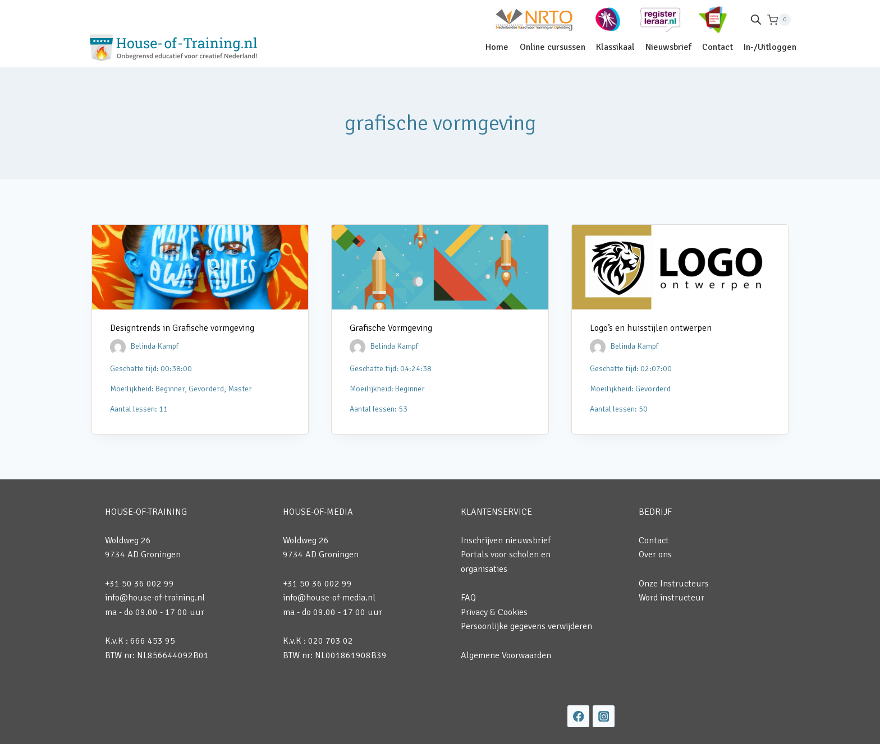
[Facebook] (578, 716)
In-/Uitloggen (770, 47)
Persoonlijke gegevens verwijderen (526, 626)
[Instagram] (604, 716)
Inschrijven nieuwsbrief (506, 540)
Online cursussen (552, 47)
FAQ (468, 597)
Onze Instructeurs (674, 583)
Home (496, 47)
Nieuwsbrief (668, 47)
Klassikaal (615, 47)
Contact (717, 47)
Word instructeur (671, 597)
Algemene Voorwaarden (506, 655)
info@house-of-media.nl (329, 597)
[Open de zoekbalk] (756, 20)
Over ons (655, 554)
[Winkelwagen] (779, 19)
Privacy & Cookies (494, 612)
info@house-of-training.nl (155, 597)
